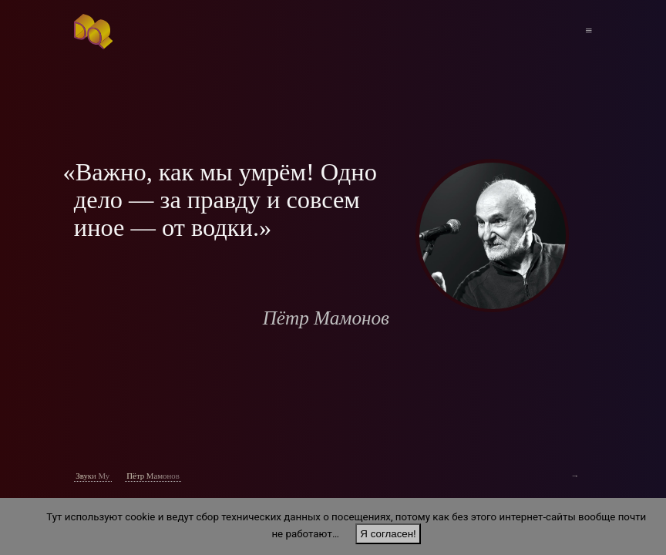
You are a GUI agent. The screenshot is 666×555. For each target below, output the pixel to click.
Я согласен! (387, 534)
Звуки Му (92, 475)
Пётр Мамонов (152, 475)
